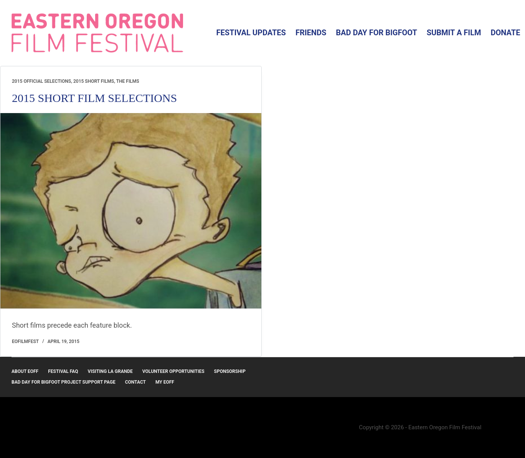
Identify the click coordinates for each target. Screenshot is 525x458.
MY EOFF (164, 382)
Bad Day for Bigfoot (376, 32)
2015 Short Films (93, 81)
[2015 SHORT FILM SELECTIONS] (130, 211)
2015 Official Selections (41, 81)
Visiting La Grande (110, 371)
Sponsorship (230, 371)
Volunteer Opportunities (173, 371)
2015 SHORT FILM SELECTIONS (94, 98)
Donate (505, 32)
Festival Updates (251, 32)
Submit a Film (454, 32)
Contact (135, 382)
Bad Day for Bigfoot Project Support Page (64, 382)
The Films (127, 81)
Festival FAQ (63, 371)
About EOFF (25, 371)
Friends (311, 32)
